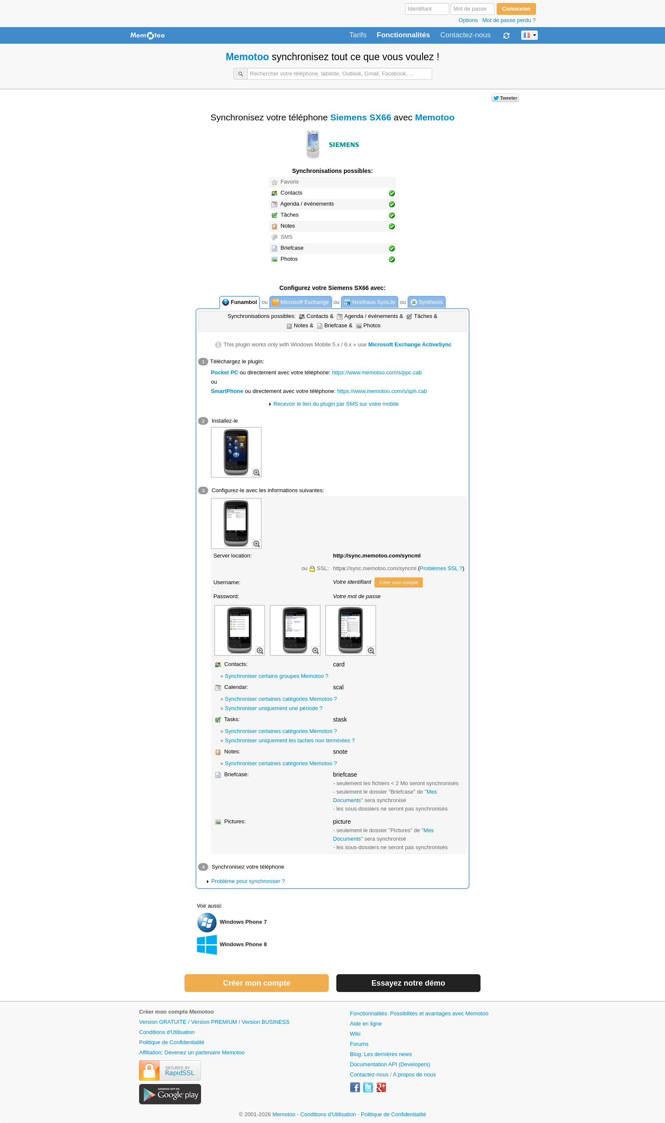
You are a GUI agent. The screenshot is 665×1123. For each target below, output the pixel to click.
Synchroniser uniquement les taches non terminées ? (290, 740)
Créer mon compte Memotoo (176, 1012)
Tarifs (358, 35)
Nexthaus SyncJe (369, 302)
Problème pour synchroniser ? (248, 881)
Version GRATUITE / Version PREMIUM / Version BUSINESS (214, 1022)
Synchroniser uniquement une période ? (274, 708)
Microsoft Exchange (300, 302)
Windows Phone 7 (243, 922)
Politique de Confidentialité (171, 1042)
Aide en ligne (366, 1023)
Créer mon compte (398, 582)
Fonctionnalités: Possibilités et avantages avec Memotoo (419, 1013)
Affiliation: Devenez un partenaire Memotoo (192, 1052)
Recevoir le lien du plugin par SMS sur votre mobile (336, 404)
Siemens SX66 (360, 117)
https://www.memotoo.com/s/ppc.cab (377, 372)
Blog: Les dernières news (381, 1054)
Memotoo (247, 56)
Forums (359, 1044)
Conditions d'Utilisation (167, 1032)
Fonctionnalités (403, 35)
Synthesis (427, 302)
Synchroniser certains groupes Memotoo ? (276, 676)
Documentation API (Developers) (390, 1064)
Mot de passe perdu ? (509, 20)
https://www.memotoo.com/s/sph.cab (382, 391)
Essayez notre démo (408, 983)
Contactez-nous (465, 35)
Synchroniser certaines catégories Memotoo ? (281, 699)
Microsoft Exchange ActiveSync (410, 344)
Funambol (239, 302)
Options (468, 20)
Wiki (355, 1034)
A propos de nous (414, 1074)
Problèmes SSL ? (441, 568)
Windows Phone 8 (243, 944)
